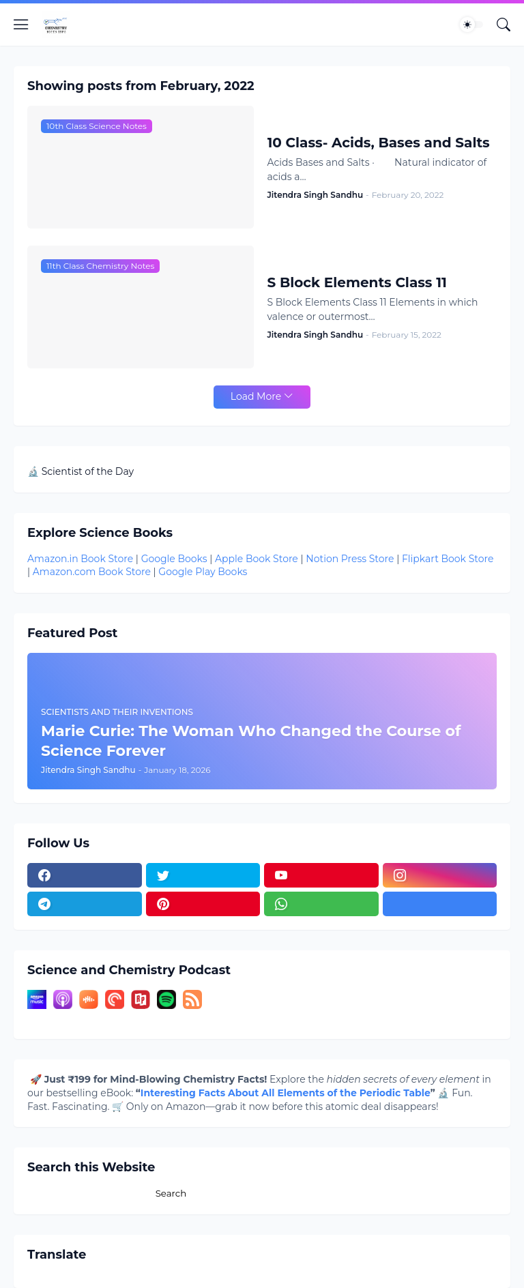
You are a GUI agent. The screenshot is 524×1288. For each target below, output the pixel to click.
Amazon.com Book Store (92, 572)
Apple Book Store (256, 559)
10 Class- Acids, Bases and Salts (378, 142)
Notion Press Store (350, 559)
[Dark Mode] (471, 24)
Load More (256, 396)
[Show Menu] (21, 24)
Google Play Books (202, 572)
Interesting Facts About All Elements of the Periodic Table (286, 1093)
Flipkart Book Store (447, 559)
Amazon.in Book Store (80, 559)
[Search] (503, 24)
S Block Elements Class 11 (357, 282)
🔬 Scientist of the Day (80, 471)
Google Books (174, 559)
